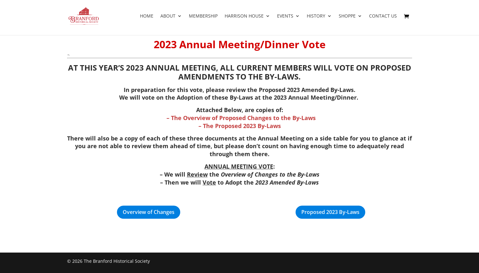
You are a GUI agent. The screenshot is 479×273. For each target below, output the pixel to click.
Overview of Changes (148, 212)
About (167, 16)
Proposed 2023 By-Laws (330, 212)
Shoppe (347, 16)
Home (146, 16)
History (316, 16)
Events (285, 16)
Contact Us (383, 16)
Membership (203, 16)
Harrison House (244, 16)
